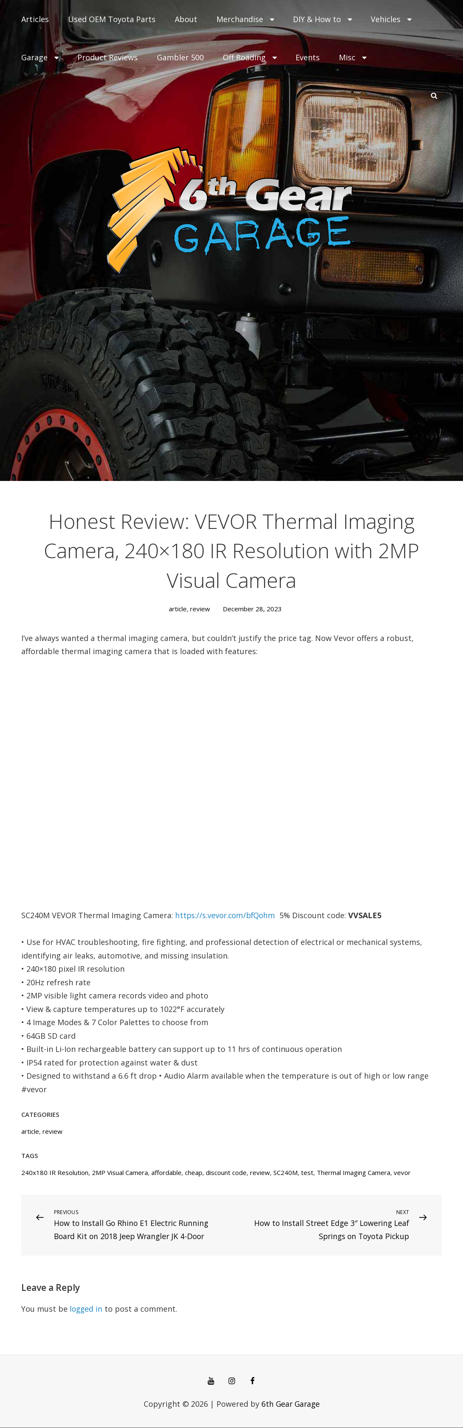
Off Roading (250, 57)
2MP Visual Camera (120, 1172)
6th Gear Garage (290, 1404)
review (200, 608)
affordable (166, 1172)
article (178, 608)
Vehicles (392, 19)
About (186, 19)
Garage (40, 57)
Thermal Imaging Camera (353, 1172)
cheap (193, 1172)
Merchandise (246, 19)
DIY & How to (323, 19)
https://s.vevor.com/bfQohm (227, 915)
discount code (226, 1172)
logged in (87, 1309)
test (307, 1172)
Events (307, 57)
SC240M (285, 1172)
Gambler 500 (180, 57)
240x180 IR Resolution (54, 1172)
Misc (353, 57)
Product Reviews (107, 57)
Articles (35, 19)
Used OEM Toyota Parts (112, 19)
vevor (402, 1172)
